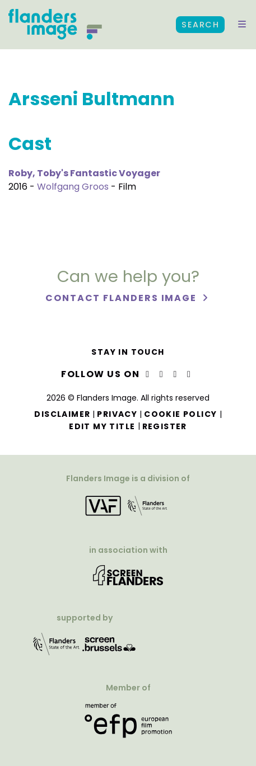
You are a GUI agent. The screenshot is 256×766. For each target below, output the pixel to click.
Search (200, 24)
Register (164, 426)
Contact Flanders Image (122, 298)
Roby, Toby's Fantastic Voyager (84, 173)
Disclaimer (62, 414)
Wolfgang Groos (73, 186)
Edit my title (102, 426)
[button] (242, 24)
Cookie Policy (180, 414)
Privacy (117, 414)
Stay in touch (127, 352)
